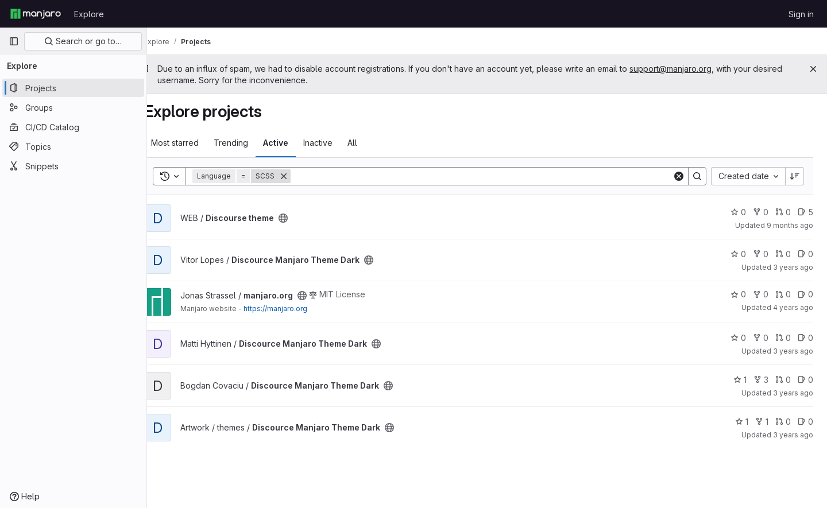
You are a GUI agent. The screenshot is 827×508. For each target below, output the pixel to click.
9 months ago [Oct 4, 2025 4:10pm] (790, 225)
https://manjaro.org (292, 308)
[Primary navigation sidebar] (14, 41)
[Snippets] (73, 166)
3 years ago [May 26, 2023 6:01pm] (793, 393)
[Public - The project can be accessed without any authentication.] (300, 218)
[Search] (490, 176)
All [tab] (369, 143)
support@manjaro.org (688, 68)
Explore (89, 14)
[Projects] (73, 88)
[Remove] (301, 176)
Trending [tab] (248, 143)
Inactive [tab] (335, 143)
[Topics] (73, 146)
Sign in (801, 14)
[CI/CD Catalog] (73, 127)
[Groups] (73, 107)
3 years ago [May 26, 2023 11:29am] (793, 267)
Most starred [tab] (192, 143)
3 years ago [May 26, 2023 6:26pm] (793, 351)
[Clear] (679, 176)
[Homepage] (35, 14)
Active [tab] (293, 143)
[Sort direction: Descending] (795, 176)
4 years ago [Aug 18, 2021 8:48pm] (793, 307)
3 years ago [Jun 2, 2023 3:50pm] (793, 435)
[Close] (813, 69)
